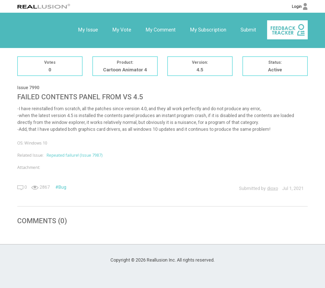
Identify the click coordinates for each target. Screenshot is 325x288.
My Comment (160, 30)
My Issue (88, 30)
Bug (62, 187)
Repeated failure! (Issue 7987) (74, 155)
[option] (88, 30)
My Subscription (208, 30)
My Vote (121, 30)
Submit (248, 30)
